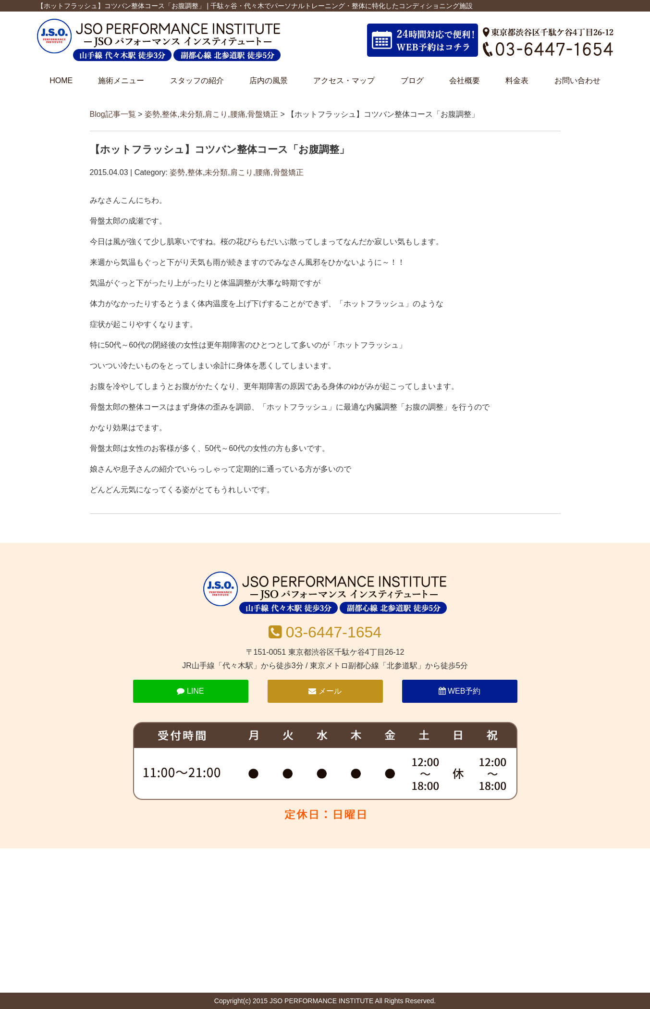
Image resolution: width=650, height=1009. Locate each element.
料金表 (516, 80)
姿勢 (152, 114)
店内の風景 (268, 80)
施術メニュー (121, 80)
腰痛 (237, 114)
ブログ (412, 80)
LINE (190, 691)
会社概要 (464, 80)
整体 (169, 114)
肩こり (216, 114)
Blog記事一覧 (113, 114)
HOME (61, 80)
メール (324, 691)
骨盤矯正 (262, 114)
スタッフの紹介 (197, 80)
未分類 (191, 114)
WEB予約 (460, 691)
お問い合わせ (577, 80)
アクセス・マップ (344, 80)
